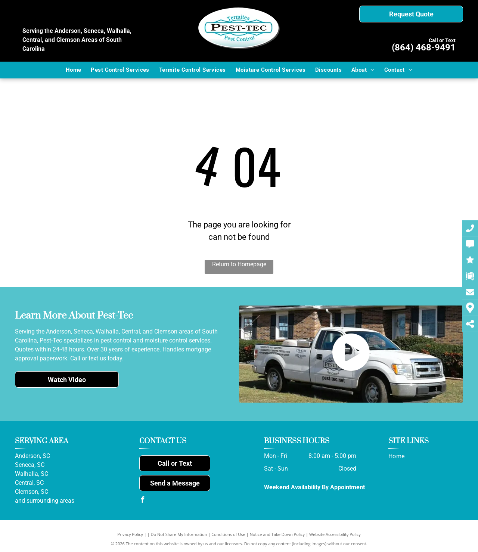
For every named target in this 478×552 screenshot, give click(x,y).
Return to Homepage (239, 264)
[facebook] (142, 500)
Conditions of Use (228, 534)
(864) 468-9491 (424, 47)
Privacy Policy (130, 534)
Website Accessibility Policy (335, 534)
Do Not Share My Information (179, 534)
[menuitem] (73, 70)
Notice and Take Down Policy (277, 534)
